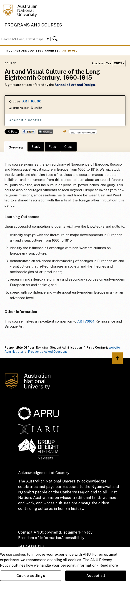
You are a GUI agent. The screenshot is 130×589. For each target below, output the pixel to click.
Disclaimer (69, 532)
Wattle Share (45, 131)
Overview (16, 147)
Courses (51, 50)
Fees (52, 147)
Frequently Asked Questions (48, 351)
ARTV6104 (86, 321)
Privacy (86, 532)
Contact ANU (30, 532)
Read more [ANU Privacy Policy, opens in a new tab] (109, 565)
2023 (119, 63)
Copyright (51, 532)
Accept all (95, 575)
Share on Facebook (28, 131)
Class (68, 147)
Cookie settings (30, 575)
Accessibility (72, 538)
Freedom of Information (39, 538)
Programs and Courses (33, 25)
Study (36, 147)
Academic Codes (25, 120)
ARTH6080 (70, 50)
